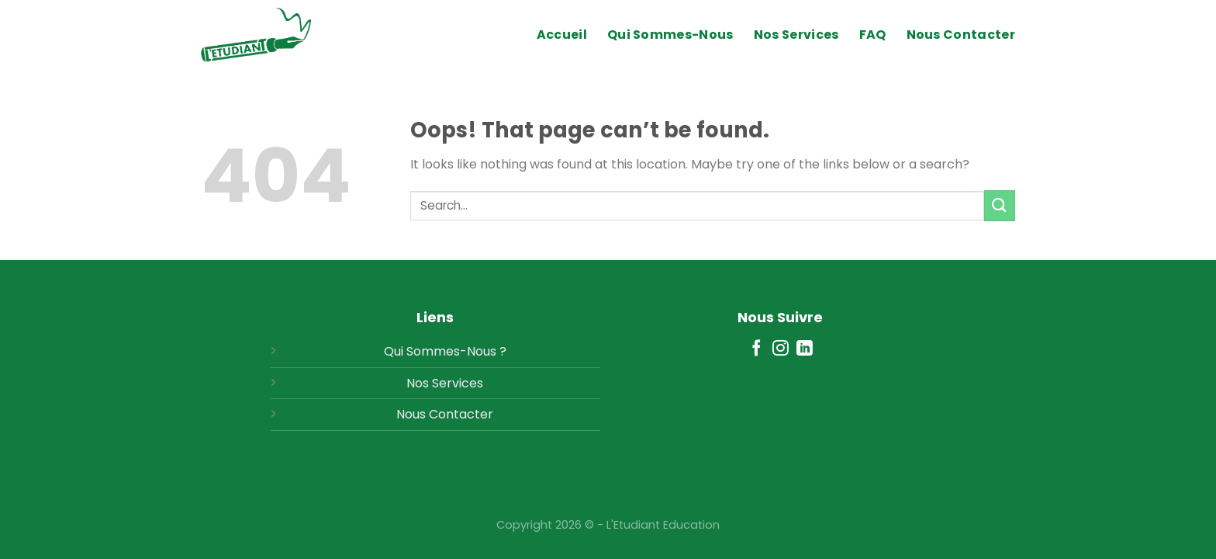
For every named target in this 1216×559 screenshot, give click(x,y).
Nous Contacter (961, 34)
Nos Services (796, 34)
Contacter (461, 414)
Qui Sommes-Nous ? (445, 351)
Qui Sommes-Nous (670, 34)
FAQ (872, 34)
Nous (411, 414)
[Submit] (999, 205)
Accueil (562, 34)
